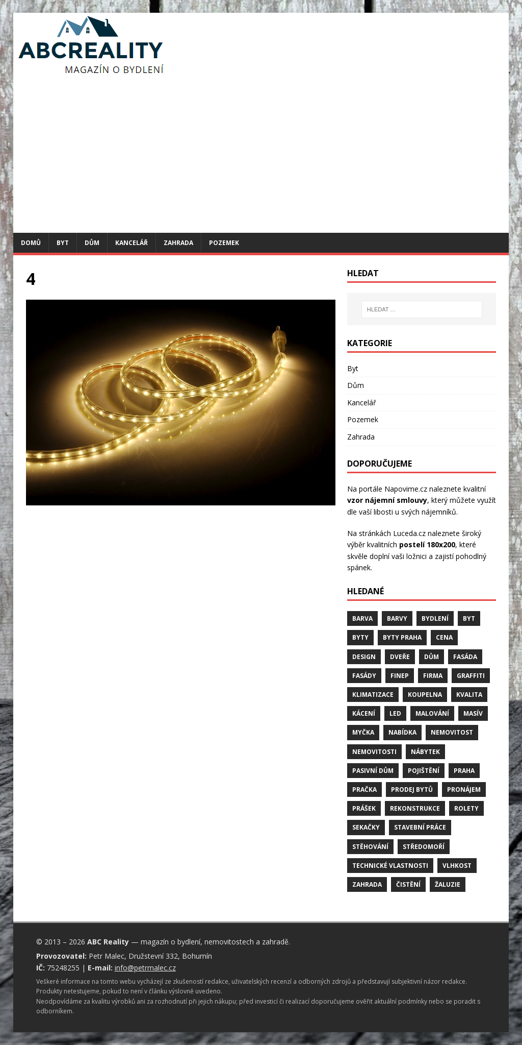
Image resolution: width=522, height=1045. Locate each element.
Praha (464, 770)
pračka (364, 789)
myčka (363, 732)
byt (469, 618)
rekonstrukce (415, 808)
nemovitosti (374, 751)
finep (399, 675)
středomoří (424, 846)
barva (362, 618)
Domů (31, 242)
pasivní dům (373, 770)
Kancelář (131, 242)
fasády (364, 675)
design (364, 656)
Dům (92, 242)
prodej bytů (412, 789)
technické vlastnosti (390, 865)
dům (431, 656)
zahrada (367, 884)
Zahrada (178, 242)
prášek (364, 808)
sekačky (366, 827)
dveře (400, 656)
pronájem (464, 789)
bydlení (435, 618)
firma (432, 675)
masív (473, 713)
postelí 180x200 (427, 544)
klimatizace (373, 694)
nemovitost (452, 732)
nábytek (425, 751)
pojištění (423, 770)
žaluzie (447, 884)
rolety (466, 808)
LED (395, 713)
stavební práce (420, 827)
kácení (363, 713)
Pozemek (224, 242)
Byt (63, 242)
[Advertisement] (261, 156)
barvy (397, 618)
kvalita (469, 694)
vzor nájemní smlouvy (387, 500)
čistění (408, 884)
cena (444, 637)
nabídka (402, 732)
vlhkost (457, 865)
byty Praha (402, 637)
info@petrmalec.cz (145, 968)
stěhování (370, 846)
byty (360, 637)
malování (432, 713)
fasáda (465, 656)
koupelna (425, 694)
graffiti (471, 675)
